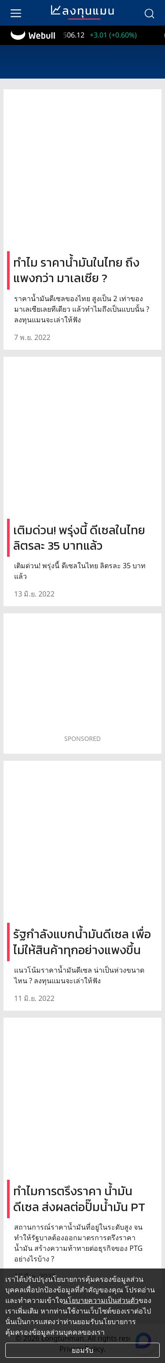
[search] (149, 13)
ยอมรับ (82, 1350)
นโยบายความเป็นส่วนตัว (101, 1300)
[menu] (16, 13)
